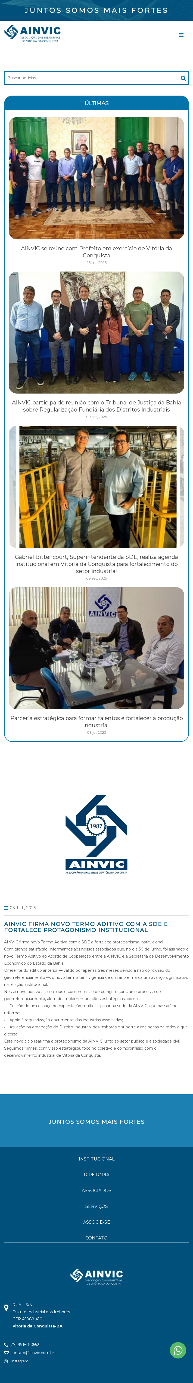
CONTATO (96, 1238)
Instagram (16, 1361)
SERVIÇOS (96, 1206)
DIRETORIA (96, 1174)
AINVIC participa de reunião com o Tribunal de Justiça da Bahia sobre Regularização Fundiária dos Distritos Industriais (96, 406)
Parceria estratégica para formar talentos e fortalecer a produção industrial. (96, 722)
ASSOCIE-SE (96, 1222)
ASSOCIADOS (96, 1190)
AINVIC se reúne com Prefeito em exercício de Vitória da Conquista (96, 252)
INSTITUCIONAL (96, 1159)
